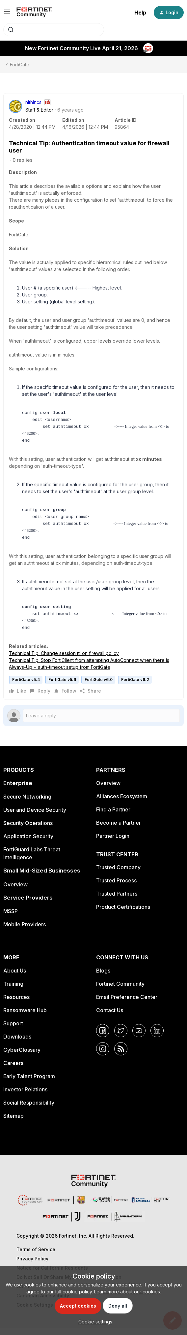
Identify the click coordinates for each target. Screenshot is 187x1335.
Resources (16, 1004)
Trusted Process (116, 887)
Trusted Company (118, 874)
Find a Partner (113, 816)
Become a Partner (118, 829)
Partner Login (112, 842)
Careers (13, 1070)
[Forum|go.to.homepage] (34, 12)
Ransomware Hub (25, 1017)
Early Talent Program (29, 1083)
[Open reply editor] (93, 722)
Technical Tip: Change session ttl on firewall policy (64, 660)
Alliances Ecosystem (121, 803)
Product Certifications (123, 913)
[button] (7, 14)
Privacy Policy (32, 1265)
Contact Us (109, 1017)
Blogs (103, 977)
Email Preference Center (126, 1004)
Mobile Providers (24, 931)
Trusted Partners (116, 900)
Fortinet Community (120, 990)
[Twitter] (120, 1037)
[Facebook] (102, 1037)
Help (140, 12)
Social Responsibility (28, 1109)
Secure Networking (27, 803)
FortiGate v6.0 (99, 686)
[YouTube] (139, 1037)
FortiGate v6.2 (135, 686)
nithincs (33, 102)
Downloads (17, 1043)
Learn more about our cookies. (127, 1291)
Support (13, 1030)
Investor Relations (25, 1096)
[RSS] (120, 1055)
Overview (15, 891)
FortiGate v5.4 (26, 686)
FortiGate (19, 64)
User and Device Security (34, 816)
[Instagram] (102, 1055)
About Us (14, 977)
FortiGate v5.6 (62, 686)
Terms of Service (35, 1256)
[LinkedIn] (157, 1037)
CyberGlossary (21, 1056)
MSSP (10, 918)
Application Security (28, 843)
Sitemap (13, 1122)
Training (13, 990)
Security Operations (28, 830)
